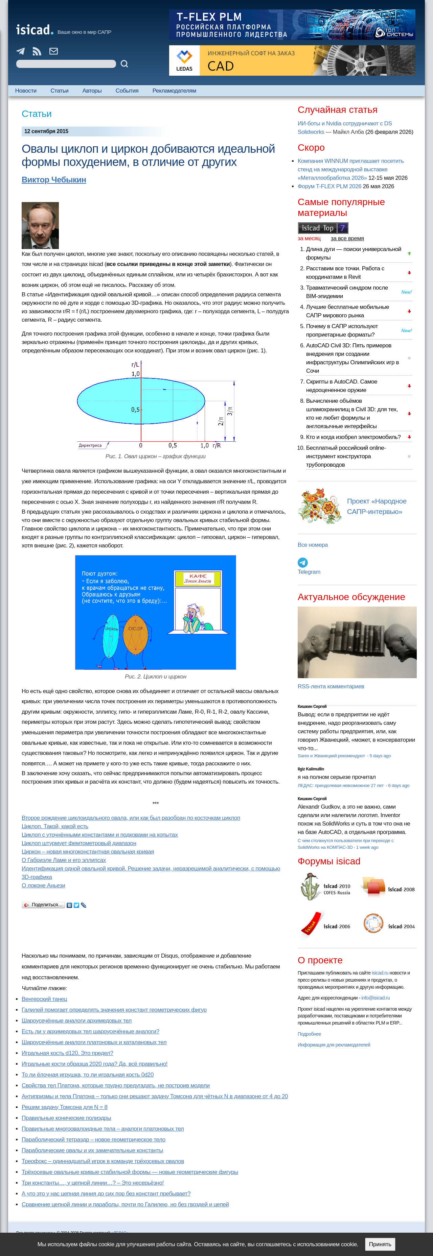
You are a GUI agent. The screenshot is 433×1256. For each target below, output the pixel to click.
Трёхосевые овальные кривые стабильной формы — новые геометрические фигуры (130, 1172)
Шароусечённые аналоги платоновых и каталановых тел (94, 1042)
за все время (347, 238)
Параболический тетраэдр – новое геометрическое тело (93, 1139)
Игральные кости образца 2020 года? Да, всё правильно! (94, 1064)
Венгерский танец (44, 999)
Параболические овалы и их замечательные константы (92, 1150)
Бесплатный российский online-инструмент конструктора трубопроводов (346, 456)
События (127, 91)
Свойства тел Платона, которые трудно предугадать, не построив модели (116, 1085)
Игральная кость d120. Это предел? (67, 1053)
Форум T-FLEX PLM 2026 (329, 186)
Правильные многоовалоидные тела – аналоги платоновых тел (103, 1129)
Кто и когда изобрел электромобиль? (353, 437)
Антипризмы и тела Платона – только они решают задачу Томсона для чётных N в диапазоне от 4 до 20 (155, 1096)
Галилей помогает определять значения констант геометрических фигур (114, 1010)
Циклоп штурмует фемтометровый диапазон (79, 843)
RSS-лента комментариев (331, 686)
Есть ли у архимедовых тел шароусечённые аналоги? (90, 1031)
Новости (26, 91)
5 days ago (380, 755)
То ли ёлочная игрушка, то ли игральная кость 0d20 (88, 1075)
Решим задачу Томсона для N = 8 (64, 1107)
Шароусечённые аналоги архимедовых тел (77, 1020)
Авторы (92, 91)
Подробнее (309, 1034)
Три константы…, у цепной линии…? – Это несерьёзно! (93, 1183)
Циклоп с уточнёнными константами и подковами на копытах (100, 835)
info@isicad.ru (376, 998)
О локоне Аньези (43, 885)
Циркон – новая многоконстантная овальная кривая (88, 851)
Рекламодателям (174, 91)
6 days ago (399, 785)
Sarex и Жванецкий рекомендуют (332, 755)
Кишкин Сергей (312, 706)
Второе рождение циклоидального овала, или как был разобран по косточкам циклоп (131, 818)
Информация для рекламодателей (334, 1045)
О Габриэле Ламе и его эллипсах (64, 860)
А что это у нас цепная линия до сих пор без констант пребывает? (106, 1193)
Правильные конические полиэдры (66, 1118)
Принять (380, 1244)
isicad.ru (380, 973)
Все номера (313, 545)
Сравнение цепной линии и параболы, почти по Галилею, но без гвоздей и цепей (125, 1204)
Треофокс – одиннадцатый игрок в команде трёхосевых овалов (103, 1161)
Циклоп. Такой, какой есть (55, 826)
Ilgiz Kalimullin (311, 769)
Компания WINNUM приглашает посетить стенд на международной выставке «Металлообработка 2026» (351, 169)
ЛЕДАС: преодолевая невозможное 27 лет (341, 785)
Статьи (59, 91)
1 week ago (367, 847)
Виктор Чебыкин (54, 179)
